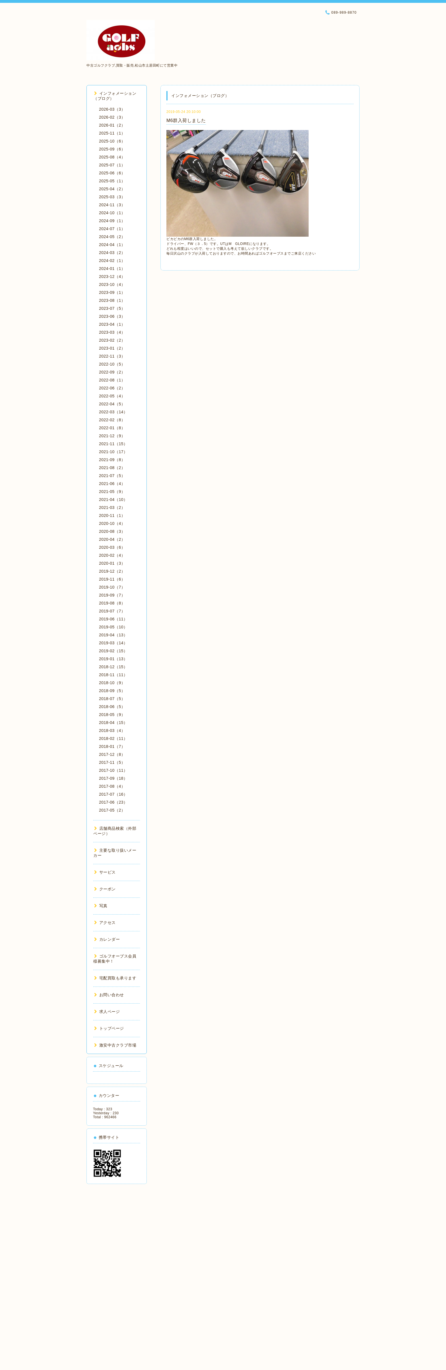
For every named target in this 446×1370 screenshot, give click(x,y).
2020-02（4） (112, 555)
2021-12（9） (112, 436)
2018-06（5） (112, 706)
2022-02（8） (112, 420)
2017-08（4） (112, 786)
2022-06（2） (112, 388)
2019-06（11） (113, 619)
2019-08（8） (112, 603)
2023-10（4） (112, 284)
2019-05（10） (113, 627)
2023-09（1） (112, 292)
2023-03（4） (112, 332)
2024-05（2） (112, 236)
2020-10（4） (112, 523)
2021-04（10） (113, 499)
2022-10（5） (112, 364)
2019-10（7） (112, 587)
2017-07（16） (113, 794)
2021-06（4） (112, 483)
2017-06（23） (113, 802)
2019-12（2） (112, 571)
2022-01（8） (112, 428)
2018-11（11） (113, 674)
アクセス (105, 922)
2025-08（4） (112, 157)
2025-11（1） (112, 133)
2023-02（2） (112, 340)
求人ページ (107, 1011)
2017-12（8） (112, 754)
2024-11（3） (112, 205)
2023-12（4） (112, 276)
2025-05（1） (112, 181)
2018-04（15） (113, 722)
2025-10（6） (112, 141)
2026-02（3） (112, 117)
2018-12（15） (113, 667)
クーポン (105, 889)
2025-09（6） (112, 149)
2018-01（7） (112, 746)
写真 (101, 905)
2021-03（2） (112, 507)
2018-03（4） (112, 730)
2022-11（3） (112, 356)
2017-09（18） (113, 778)
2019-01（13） (113, 659)
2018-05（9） (112, 714)
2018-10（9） (112, 682)
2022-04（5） (112, 404)
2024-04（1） (112, 244)
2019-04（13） (113, 635)
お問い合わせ (109, 995)
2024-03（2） (112, 252)
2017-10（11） (113, 770)
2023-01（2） (112, 348)
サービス (105, 872)
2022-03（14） (113, 412)
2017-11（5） (112, 762)
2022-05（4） (112, 396)
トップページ (109, 1028)
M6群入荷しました (186, 120)
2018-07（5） (112, 698)
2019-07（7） (112, 611)
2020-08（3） (112, 531)
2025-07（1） (112, 165)
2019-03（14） (113, 643)
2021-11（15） (113, 443)
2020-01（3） (112, 563)
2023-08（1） (112, 300)
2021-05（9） (112, 491)
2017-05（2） (112, 810)
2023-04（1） (112, 324)
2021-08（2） (112, 467)
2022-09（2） (112, 372)
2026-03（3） (112, 109)
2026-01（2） (112, 125)
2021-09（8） (112, 459)
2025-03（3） (112, 197)
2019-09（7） (112, 595)
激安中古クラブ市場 (115, 1045)
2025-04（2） (112, 189)
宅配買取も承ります (115, 978)
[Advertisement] (116, 1275)
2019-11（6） (112, 579)
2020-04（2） (112, 539)
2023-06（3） (112, 316)
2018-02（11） (113, 738)
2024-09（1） (112, 220)
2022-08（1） (112, 380)
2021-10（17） (113, 451)
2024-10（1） (112, 213)
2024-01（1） (112, 268)
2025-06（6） (112, 173)
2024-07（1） (112, 228)
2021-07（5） (112, 475)
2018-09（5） (112, 690)
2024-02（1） (112, 260)
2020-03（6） (112, 547)
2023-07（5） (112, 308)
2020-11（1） (112, 515)
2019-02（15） (113, 651)
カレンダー (107, 939)
